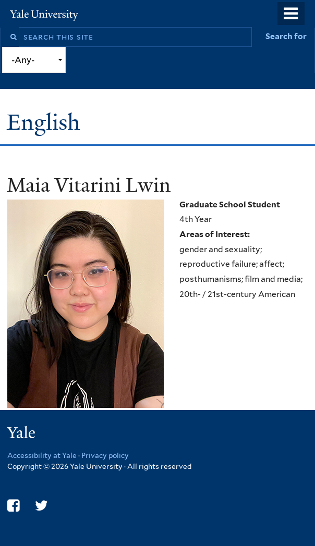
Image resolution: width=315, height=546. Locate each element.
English (46, 122)
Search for (286, 36)
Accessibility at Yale (42, 455)
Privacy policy (105, 455)
